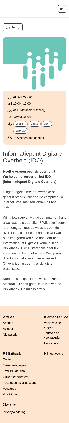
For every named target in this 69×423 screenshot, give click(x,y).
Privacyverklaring (14, 412)
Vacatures (9, 388)
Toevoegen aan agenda (28, 137)
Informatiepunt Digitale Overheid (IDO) (32, 157)
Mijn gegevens (53, 353)
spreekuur (21, 131)
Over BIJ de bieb (14, 371)
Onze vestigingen (14, 365)
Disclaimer (10, 404)
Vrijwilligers (10, 394)
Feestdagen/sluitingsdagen (20, 382)
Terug (15, 27)
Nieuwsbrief (10, 334)
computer (20, 124)
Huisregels (51, 343)
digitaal (34, 124)
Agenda (8, 322)
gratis (47, 124)
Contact (8, 359)
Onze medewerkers (16, 376)
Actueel (8, 328)
